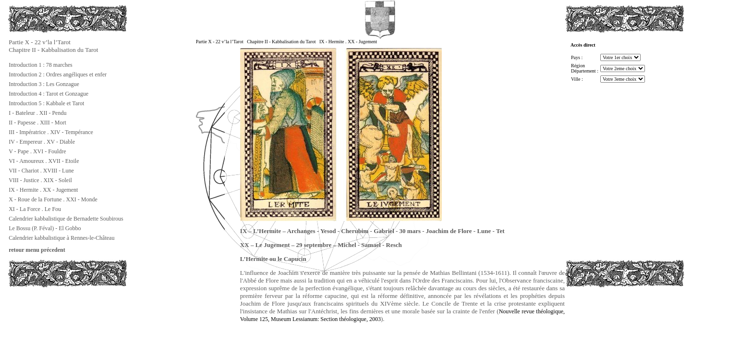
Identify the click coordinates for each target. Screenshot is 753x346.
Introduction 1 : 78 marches (41, 65)
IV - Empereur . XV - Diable (42, 141)
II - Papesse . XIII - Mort (37, 122)
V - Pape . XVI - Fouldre (37, 151)
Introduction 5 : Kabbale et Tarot (46, 103)
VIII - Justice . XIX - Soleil (40, 180)
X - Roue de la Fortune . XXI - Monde (53, 199)
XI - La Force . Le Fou (35, 209)
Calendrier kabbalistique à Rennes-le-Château (61, 238)
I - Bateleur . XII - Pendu (37, 113)
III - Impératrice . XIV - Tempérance (51, 132)
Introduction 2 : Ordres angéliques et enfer (58, 74)
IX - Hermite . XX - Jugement (43, 189)
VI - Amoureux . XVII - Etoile (44, 161)
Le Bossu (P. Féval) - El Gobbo (45, 228)
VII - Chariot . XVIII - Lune (41, 170)
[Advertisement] (56, 309)
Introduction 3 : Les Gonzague (44, 84)
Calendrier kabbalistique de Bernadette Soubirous (66, 218)
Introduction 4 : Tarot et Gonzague (48, 93)
